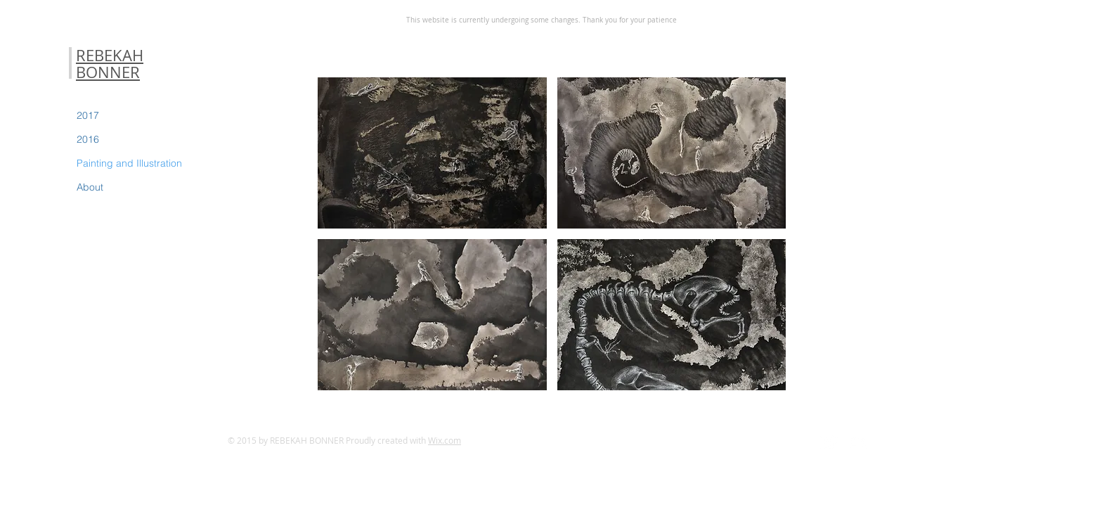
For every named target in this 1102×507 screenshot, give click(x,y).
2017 (88, 115)
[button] (432, 153)
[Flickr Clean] (859, 442)
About (90, 187)
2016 (88, 139)
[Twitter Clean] (828, 442)
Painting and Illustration (129, 163)
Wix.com (444, 440)
